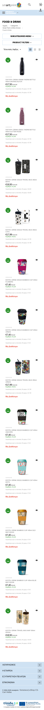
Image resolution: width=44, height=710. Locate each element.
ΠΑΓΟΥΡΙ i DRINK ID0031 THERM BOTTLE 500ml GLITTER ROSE (21, 130)
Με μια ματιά (36, 59)
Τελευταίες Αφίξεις (12, 49)
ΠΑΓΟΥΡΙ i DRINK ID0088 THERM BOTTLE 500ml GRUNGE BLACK (21, 80)
